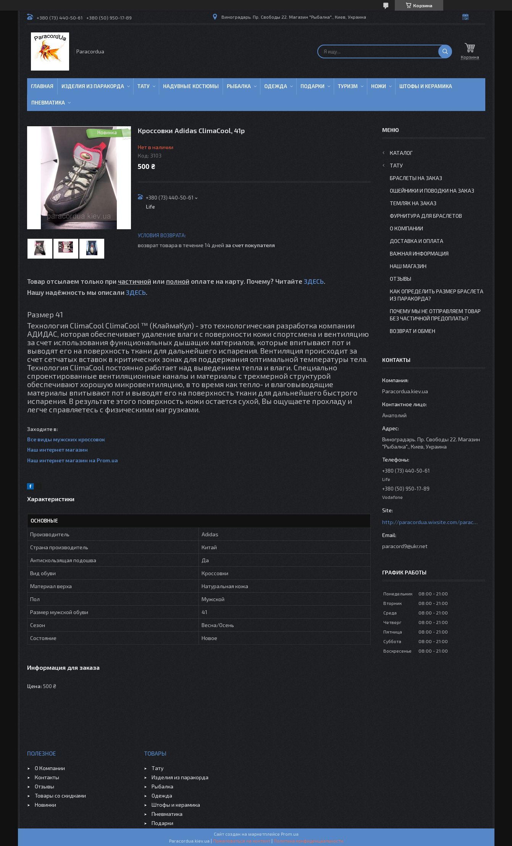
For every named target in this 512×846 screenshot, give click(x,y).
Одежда (275, 86)
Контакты (47, 777)
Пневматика (48, 103)
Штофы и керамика (176, 804)
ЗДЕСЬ (314, 281)
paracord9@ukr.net (405, 546)
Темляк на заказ (413, 203)
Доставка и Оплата (416, 241)
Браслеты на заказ (416, 178)
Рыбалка (239, 86)
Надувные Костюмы (191, 86)
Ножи (378, 86)
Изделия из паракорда (92, 86)
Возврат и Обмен (412, 331)
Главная (42, 86)
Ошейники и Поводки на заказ (432, 190)
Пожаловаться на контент (241, 840)
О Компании (406, 228)
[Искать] (445, 51)
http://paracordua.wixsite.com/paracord (430, 522)
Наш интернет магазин (57, 449)
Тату (143, 86)
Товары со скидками (60, 795)
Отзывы (400, 278)
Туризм (348, 86)
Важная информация (419, 253)
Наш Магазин (408, 266)
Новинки (45, 804)
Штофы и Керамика (425, 86)
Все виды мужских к (54, 439)
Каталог (401, 153)
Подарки (312, 86)
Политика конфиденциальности (308, 840)
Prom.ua (290, 833)
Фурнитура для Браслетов (426, 215)
